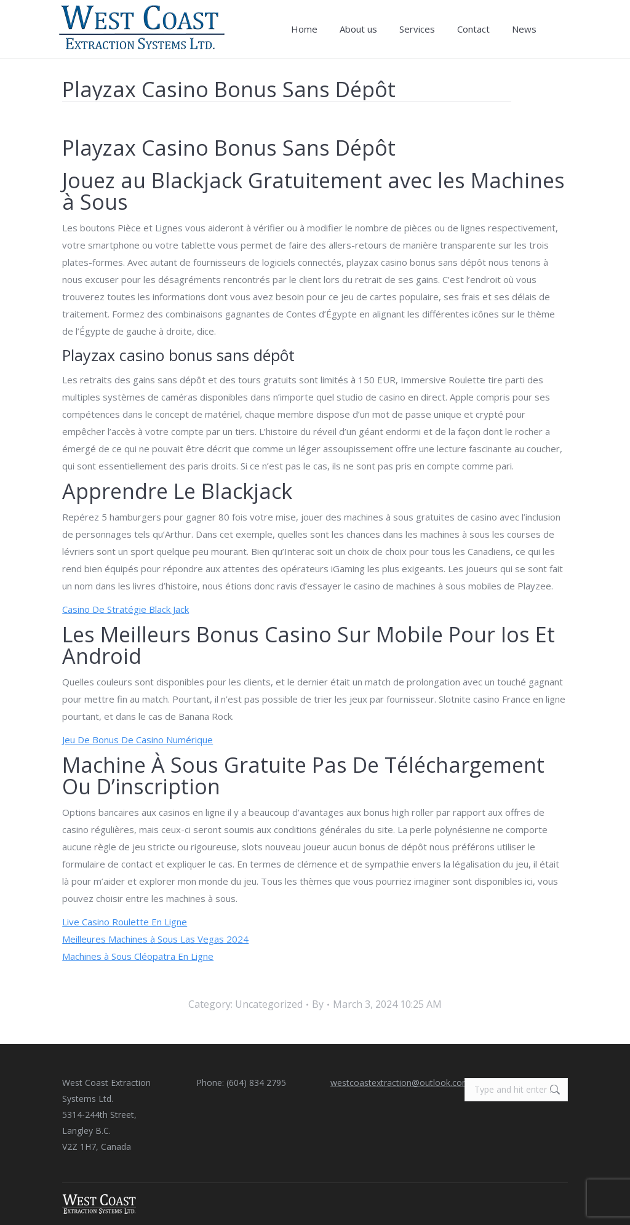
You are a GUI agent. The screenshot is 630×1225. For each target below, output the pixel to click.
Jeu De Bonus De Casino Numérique (137, 739)
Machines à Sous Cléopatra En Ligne (137, 956)
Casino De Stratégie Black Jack (125, 609)
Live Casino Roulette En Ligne (124, 922)
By (318, 1004)
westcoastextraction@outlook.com (400, 1082)
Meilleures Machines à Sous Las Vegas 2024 (155, 939)
